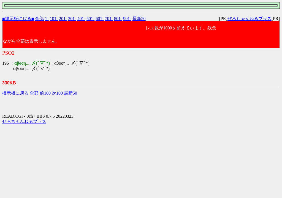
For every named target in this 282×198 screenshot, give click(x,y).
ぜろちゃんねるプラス (249, 18)
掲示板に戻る (15, 93)
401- (81, 18)
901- (127, 18)
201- (63, 18)
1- (46, 18)
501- (90, 18)
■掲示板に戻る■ (18, 18)
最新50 (139, 18)
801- (118, 18)
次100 (57, 93)
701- (109, 18)
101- (54, 18)
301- (72, 18)
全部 (39, 18)
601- (100, 18)
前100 (45, 93)
